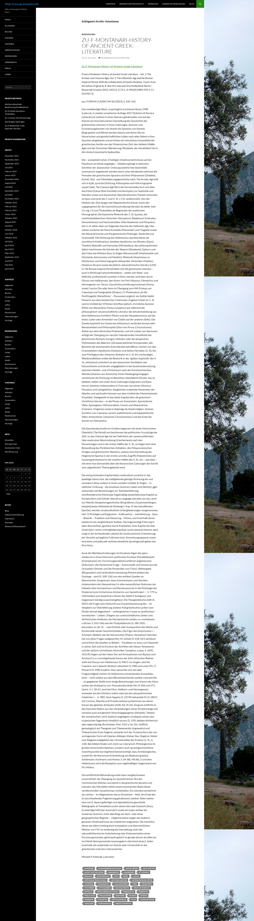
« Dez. (8, 494)
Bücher (8, 32)
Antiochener (132, 868)
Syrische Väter (147, 899)
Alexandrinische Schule (109, 868)
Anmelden (9, 440)
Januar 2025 (10, 175)
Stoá (133, 899)
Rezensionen (88, 34)
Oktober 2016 (11, 237)
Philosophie (105, 896)
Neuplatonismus (142, 888)
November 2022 (12, 198)
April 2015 (9, 249)
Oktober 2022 (11, 202)
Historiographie (119, 880)
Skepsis (143, 896)
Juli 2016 (9, 241)
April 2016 (9, 245)
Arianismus (113, 872)
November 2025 (12, 160)
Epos (116, 876)
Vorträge (9, 44)
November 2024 (12, 179)
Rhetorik (120, 896)
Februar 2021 (11, 210)
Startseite (110, 4)
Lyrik (134, 884)
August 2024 (10, 183)
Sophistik (102, 899)
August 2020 (10, 222)
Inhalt (8, 19)
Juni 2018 (9, 233)
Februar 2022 (11, 206)
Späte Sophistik (119, 899)
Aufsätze (9, 38)
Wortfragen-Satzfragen (15, 122)
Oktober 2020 (11, 218)
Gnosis (136, 876)
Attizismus (144, 872)
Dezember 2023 (12, 191)
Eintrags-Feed (11, 444)
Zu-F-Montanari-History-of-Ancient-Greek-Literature (117, 46)
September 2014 (12, 257)
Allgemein (10, 26)
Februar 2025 (11, 171)
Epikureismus (103, 876)
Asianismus (128, 872)
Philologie (89, 896)
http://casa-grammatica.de (22, 4)
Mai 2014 (9, 265)
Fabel (125, 876)
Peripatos (143, 892)
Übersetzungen (12, 50)
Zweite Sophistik (123, 903)
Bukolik (88, 876)
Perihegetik (128, 892)
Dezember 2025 (12, 156)
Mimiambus (147, 884)
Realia (8, 68)
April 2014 (9, 269)
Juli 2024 (9, 187)
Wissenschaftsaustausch (131, 4)
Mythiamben (105, 888)
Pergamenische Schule (107, 892)
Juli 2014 (9, 261)
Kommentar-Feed (12, 448)
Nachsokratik (122, 888)
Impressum (153, 4)
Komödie (88, 884)
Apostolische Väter (94, 872)
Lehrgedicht (104, 884)
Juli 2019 (9, 226)
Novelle (88, 892)
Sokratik (88, 899)
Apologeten (149, 868)
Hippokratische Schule (95, 880)
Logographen (121, 884)
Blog (191, 4)
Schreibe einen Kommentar (115, 58)
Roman (132, 896)
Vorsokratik (104, 903)
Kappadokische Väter (142, 880)
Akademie (89, 868)
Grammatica (11, 62)
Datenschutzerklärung (173, 4)
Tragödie (88, 903)
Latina (8, 74)
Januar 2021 (10, 214)
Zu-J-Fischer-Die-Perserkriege (17, 118)
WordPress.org (11, 452)
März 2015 (9, 253)
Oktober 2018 (11, 230)
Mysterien (89, 888)
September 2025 (12, 163)
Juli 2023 (9, 195)
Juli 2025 (9, 167)
